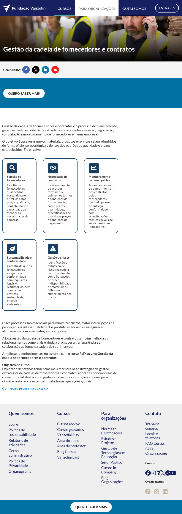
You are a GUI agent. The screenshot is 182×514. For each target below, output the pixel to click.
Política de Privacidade (18, 463)
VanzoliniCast (68, 457)
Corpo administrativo (20, 452)
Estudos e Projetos (108, 440)
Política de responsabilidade (22, 432)
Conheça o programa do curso (25, 388)
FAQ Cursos (155, 443)
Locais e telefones (152, 435)
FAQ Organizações (156, 451)
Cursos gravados (70, 429)
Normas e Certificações (111, 431)
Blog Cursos (66, 451)
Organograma (20, 471)
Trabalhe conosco (152, 426)
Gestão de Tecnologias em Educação (113, 452)
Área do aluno (68, 440)
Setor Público (111, 462)
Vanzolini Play (68, 435)
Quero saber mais (24, 93)
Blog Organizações (112, 479)
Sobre (13, 424)
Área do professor (71, 446)
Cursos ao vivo (68, 424)
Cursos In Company (109, 469)
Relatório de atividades (18, 442)
